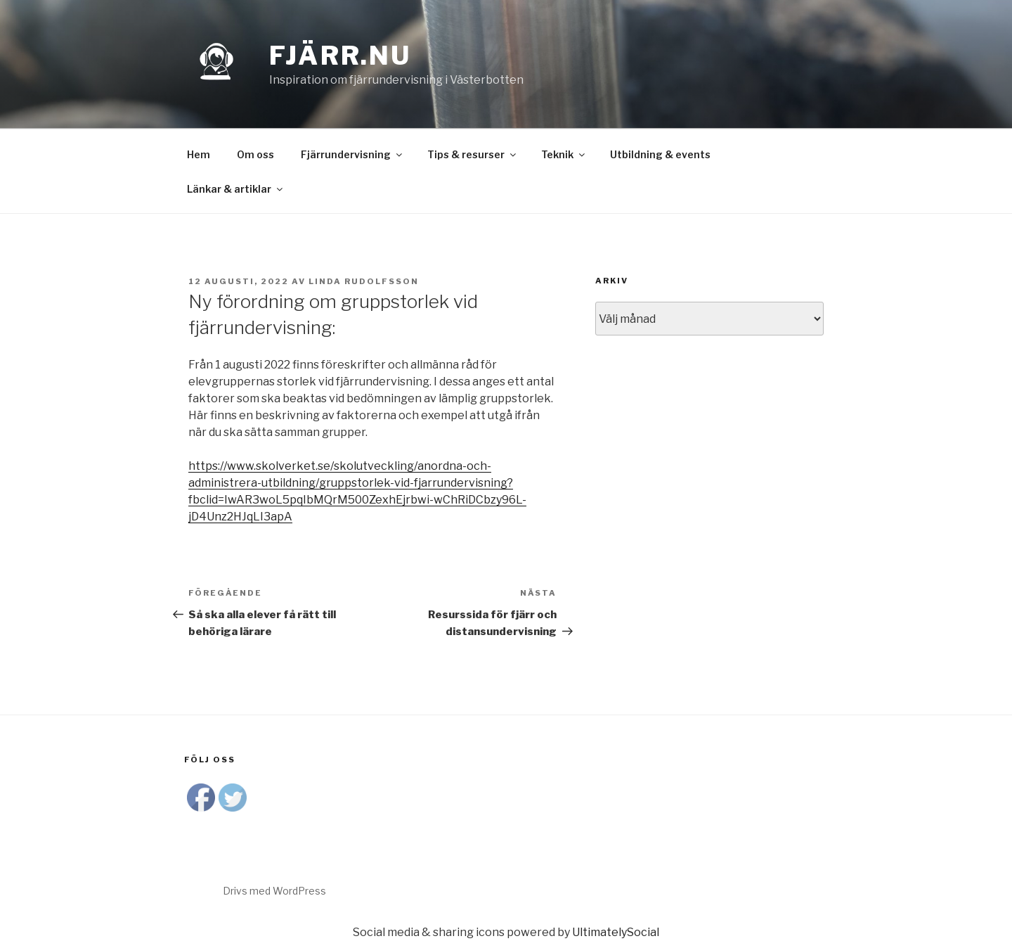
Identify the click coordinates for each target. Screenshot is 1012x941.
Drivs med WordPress (274, 891)
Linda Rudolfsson (364, 281)
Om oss (255, 154)
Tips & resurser (472, 154)
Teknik (564, 154)
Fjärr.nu (340, 55)
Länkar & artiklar (236, 189)
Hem (198, 154)
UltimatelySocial (615, 932)
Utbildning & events (660, 154)
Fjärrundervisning (352, 154)
